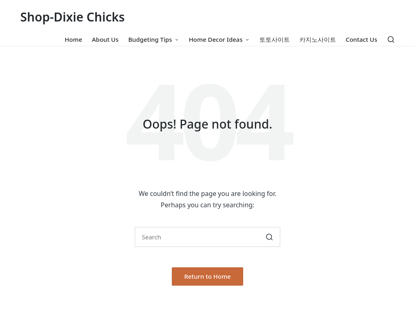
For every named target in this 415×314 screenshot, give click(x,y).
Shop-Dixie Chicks (72, 17)
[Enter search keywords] (207, 237)
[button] (269, 237)
